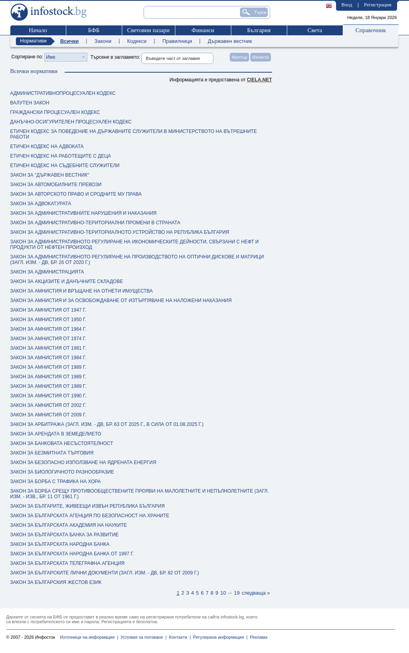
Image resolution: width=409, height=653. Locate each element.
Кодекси (136, 41)
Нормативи (33, 41)
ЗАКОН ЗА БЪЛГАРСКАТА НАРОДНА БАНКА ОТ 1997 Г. (72, 554)
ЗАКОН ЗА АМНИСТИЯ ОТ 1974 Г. (48, 338)
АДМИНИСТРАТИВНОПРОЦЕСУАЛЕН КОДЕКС (63, 93)
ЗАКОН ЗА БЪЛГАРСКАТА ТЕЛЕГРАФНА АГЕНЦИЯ (67, 563)
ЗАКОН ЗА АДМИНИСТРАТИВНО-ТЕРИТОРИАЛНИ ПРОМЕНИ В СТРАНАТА (95, 222)
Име (51, 57)
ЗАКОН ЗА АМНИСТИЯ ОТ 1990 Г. (48, 396)
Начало (38, 30)
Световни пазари (148, 30)
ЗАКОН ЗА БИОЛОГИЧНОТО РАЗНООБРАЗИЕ (62, 472)
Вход (347, 5)
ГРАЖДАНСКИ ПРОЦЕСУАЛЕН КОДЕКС (55, 112)
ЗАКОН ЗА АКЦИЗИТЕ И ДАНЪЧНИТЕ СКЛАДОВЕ (66, 281)
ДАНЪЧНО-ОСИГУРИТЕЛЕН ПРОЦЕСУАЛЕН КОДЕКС (71, 122)
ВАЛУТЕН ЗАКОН (30, 103)
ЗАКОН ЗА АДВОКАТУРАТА (40, 203)
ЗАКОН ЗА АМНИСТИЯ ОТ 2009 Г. (48, 415)
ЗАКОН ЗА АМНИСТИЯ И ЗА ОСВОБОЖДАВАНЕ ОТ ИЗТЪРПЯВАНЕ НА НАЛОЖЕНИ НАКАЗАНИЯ (121, 300)
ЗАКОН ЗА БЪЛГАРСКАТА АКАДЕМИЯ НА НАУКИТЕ (68, 525)
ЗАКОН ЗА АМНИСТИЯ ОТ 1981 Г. (48, 348)
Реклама (257, 637)
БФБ (94, 30)
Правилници (177, 41)
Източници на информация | (89, 637)
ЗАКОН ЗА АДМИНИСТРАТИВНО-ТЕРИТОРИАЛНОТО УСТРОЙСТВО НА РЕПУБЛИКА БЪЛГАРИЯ (119, 232)
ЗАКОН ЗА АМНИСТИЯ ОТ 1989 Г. (48, 367)
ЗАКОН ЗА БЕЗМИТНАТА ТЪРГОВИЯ (52, 453)
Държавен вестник (230, 41)
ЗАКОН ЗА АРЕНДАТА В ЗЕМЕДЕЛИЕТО (56, 434)
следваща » (256, 593)
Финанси (203, 30)
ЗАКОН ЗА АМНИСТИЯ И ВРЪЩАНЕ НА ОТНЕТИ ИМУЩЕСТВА (81, 291)
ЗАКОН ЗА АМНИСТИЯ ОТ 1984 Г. (48, 357)
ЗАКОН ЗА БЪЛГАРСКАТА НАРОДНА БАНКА (59, 544)
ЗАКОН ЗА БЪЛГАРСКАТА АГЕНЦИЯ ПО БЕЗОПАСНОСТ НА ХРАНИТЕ (89, 515)
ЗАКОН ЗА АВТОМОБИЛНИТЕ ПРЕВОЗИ (56, 184)
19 (237, 593)
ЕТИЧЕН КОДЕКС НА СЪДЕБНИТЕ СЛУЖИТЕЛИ (65, 165)
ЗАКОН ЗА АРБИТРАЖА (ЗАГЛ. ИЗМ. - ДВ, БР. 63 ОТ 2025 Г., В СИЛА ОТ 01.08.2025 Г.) (107, 424)
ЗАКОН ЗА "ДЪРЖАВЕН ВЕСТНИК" (49, 175)
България (259, 30)
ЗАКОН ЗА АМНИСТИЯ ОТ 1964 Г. (48, 329)
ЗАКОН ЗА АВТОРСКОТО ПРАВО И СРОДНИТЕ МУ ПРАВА (76, 194)
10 (223, 593)
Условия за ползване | (142, 637)
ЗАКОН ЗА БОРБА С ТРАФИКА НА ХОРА (55, 481)
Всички (69, 41)
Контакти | (179, 637)
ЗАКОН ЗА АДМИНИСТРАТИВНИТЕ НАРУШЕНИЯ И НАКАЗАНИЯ (83, 213)
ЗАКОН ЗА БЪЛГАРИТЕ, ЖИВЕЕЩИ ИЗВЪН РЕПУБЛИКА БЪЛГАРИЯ (87, 506)
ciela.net (259, 80)
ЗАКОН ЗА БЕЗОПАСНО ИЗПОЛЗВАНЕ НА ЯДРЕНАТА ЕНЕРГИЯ (83, 462)
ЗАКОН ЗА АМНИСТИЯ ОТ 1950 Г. (48, 319)
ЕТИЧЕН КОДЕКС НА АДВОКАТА (47, 146)
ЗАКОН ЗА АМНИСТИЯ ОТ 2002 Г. (48, 405)
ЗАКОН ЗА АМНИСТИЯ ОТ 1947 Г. (48, 310)
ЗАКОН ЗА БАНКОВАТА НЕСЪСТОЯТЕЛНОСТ (61, 443)
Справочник (370, 30)
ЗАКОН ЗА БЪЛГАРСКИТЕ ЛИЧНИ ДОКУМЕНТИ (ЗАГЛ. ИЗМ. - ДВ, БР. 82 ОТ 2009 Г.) (104, 573)
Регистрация (378, 5)
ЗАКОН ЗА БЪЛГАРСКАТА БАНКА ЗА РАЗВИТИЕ (64, 534)
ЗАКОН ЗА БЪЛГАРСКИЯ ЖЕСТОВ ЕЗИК (56, 582)
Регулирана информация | (219, 637)
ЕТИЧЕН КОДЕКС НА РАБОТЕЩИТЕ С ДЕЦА (60, 156)
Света (314, 30)
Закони (102, 41)
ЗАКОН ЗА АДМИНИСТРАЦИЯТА (47, 272)
